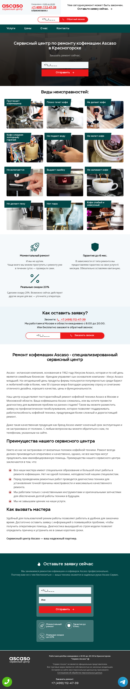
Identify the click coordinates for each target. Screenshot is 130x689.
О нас (44, 28)
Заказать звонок (82, 335)
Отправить (65, 72)
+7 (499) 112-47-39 (43, 7)
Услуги (11, 28)
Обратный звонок (73, 19)
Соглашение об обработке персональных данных (79, 672)
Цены (27, 28)
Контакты (63, 28)
